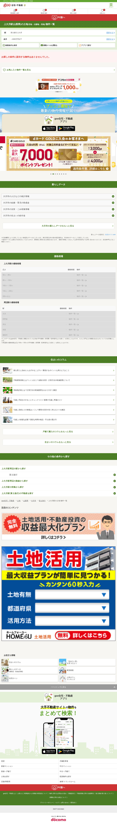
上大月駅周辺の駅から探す (14, 468)
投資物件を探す (65, 776)
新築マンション (7, 766)
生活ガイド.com (110, 234)
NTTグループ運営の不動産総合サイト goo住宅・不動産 (18, 1)
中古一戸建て (65, 771)
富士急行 (13, 475)
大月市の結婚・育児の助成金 (16, 203)
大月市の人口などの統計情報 (16, 196)
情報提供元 (71, 793)
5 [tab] (59, 174)
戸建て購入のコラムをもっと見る (58, 431)
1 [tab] (51, 174)
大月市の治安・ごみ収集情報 (16, 209)
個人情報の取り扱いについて (104, 793)
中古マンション (65, 766)
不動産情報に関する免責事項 (85, 793)
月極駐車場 (64, 761)
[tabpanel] (58, 154)
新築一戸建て (6, 771)
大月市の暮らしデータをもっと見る (58, 226)
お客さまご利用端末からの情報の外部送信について (32, 793)
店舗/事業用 (5, 781)
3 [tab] (55, 174)
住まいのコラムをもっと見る (58, 442)
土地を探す (5, 776)
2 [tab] (53, 174)
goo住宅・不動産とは (9, 793)
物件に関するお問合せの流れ (57, 793)
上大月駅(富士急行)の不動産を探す (17, 493)
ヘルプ (57, 802)
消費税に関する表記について (57, 797)
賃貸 (3, 761)
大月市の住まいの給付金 (14, 215)
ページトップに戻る (58, 687)
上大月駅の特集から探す (13, 487)
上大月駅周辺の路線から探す (15, 481)
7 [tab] (63, 174)
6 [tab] (61, 174)
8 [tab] (66, 174)
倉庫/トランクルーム (67, 781)
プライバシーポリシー (46, 802)
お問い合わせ (64, 802)
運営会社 (73, 802)
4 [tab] (57, 174)
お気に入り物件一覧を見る (17, 70)
